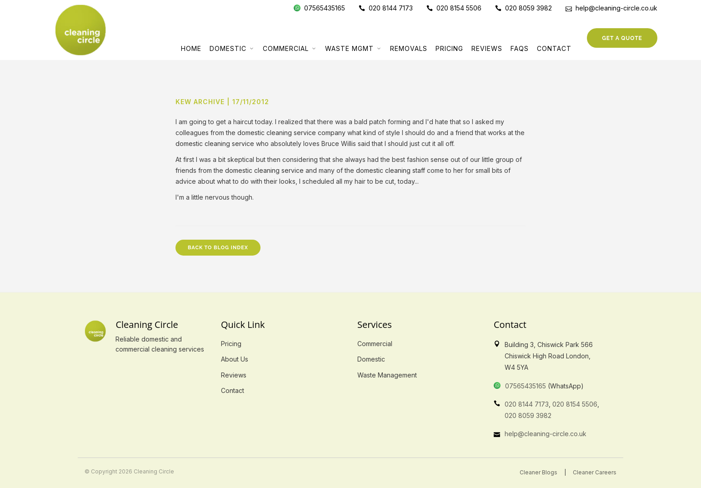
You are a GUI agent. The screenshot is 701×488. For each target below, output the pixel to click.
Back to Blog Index (218, 248)
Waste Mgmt (349, 48)
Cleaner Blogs (538, 472)
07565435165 (525, 386)
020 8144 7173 (527, 404)
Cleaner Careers (594, 472)
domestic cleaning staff (390, 170)
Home (191, 48)
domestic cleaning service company (291, 132)
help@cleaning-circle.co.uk (545, 434)
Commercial (286, 48)
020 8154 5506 (574, 404)
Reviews (486, 48)
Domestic (228, 48)
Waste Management (387, 375)
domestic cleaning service (214, 143)
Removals (408, 48)
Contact (554, 48)
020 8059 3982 (528, 415)
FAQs (520, 48)
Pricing (449, 48)
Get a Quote (622, 38)
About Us (234, 359)
